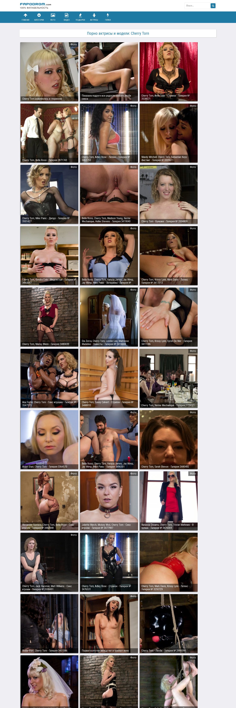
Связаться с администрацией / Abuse (39, 690)
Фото (53, 17)
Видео (66, 17)
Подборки (80, 17)
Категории (39, 17)
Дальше (209, 662)
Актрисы (94, 17)
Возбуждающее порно (76, 693)
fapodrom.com (36, 5)
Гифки (108, 17)
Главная (25, 17)
